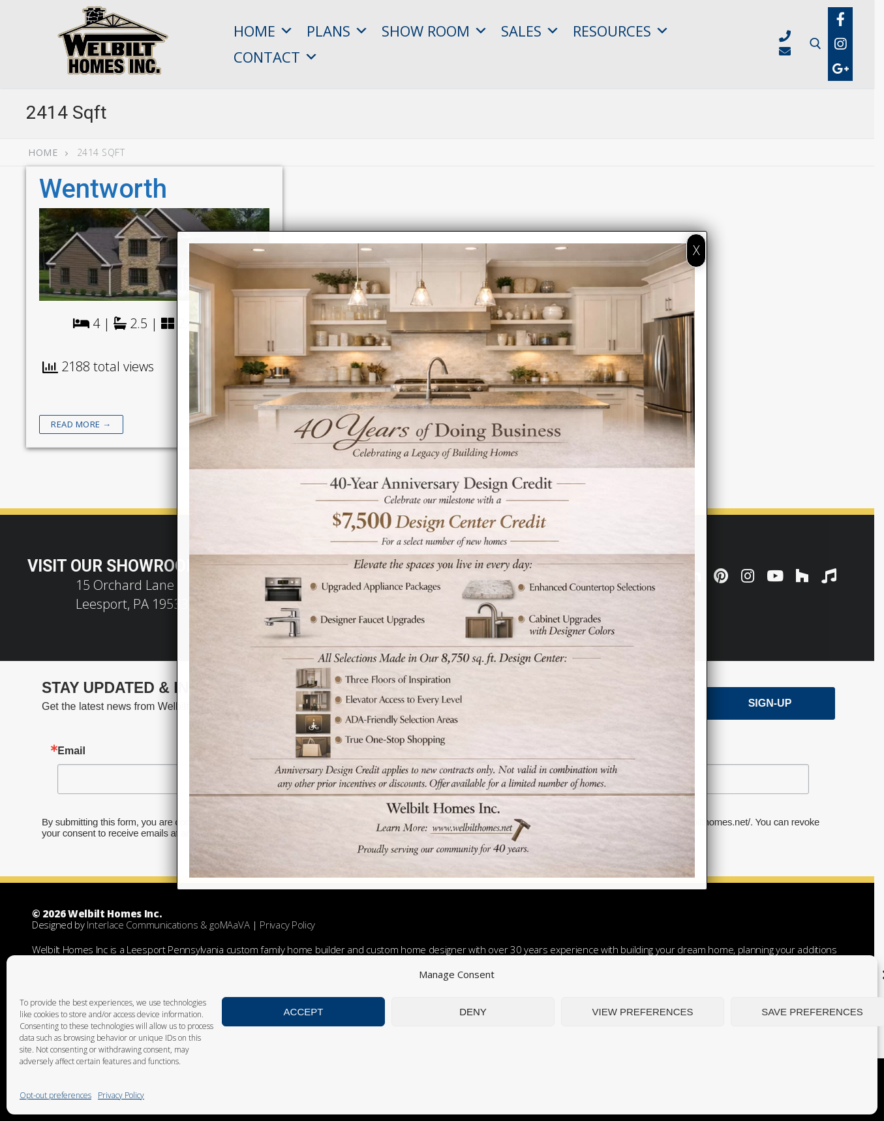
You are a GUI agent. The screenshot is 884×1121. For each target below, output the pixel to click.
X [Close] (696, 250)
